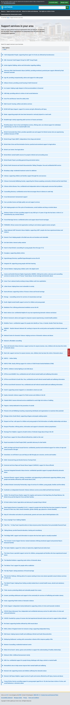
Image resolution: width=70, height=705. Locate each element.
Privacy (25, 697)
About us (3, 11)
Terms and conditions (33, 697)
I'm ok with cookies (53, 2)
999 (20, 695)
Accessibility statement (7, 697)
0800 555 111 (37, 695)
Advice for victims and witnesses (30, 11)
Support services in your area (14, 11)
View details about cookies (9, 2)
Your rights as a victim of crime (46, 11)
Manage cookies (64, 2)
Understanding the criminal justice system (11, 14)
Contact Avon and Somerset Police (49, 695)
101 (7, 695)
